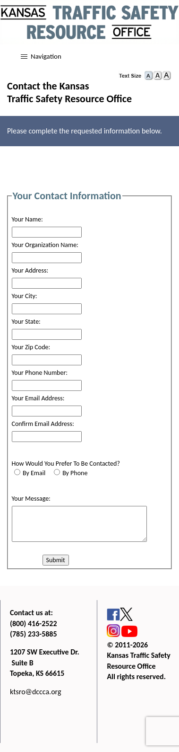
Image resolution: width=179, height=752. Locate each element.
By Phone (74, 473)
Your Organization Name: (45, 245)
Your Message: (31, 499)
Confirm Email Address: (43, 424)
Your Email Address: (38, 398)
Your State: (26, 322)
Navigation (46, 56)
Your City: (24, 296)
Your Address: (30, 270)
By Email (34, 473)
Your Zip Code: (31, 347)
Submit (55, 560)
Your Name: (27, 219)
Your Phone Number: (40, 373)
